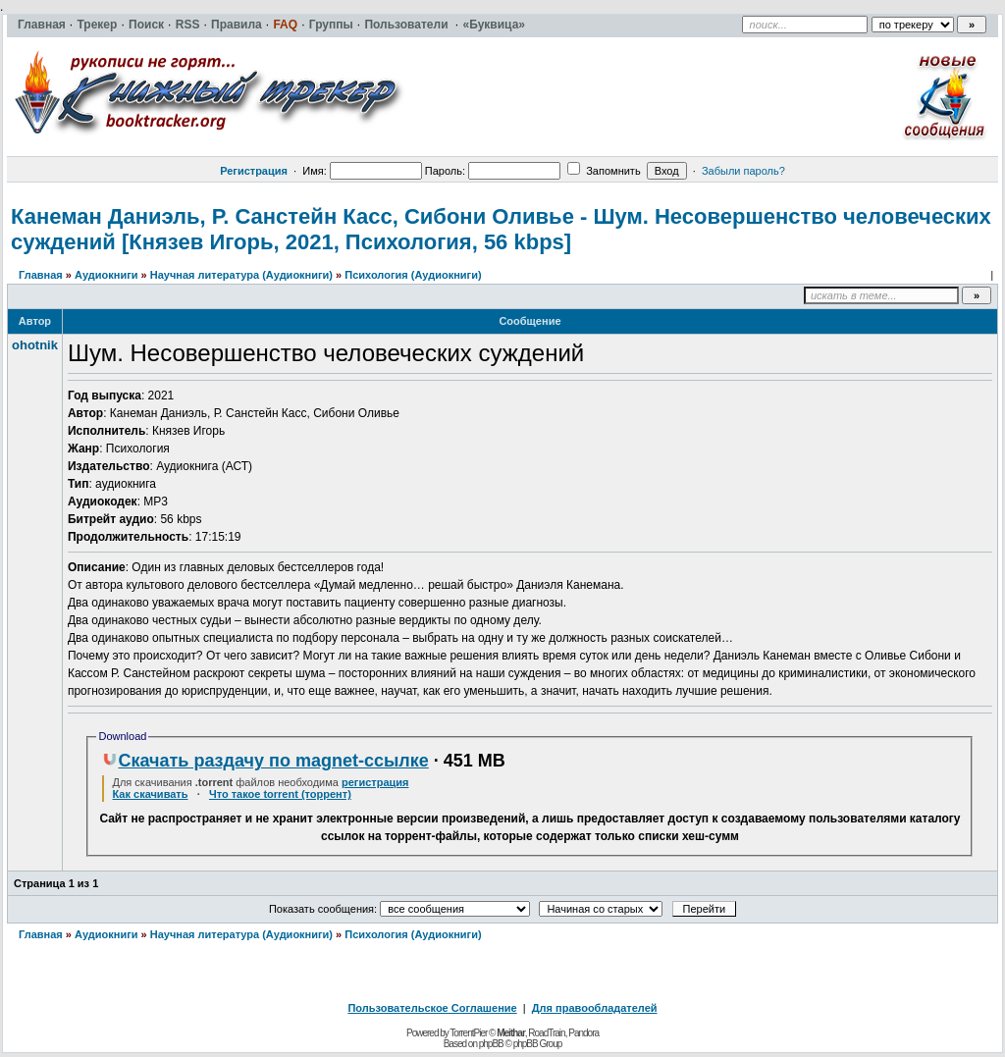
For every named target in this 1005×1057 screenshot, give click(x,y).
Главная (41, 275)
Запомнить (603, 171)
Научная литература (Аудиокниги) (241, 275)
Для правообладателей (595, 1008)
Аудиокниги (106, 275)
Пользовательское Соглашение (431, 1008)
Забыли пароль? (743, 171)
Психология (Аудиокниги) (412, 275)
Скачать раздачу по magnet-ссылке (265, 760)
